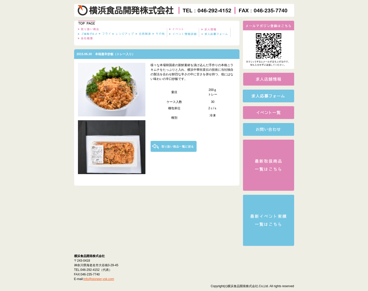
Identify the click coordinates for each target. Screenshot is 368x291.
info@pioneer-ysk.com (99, 279)
